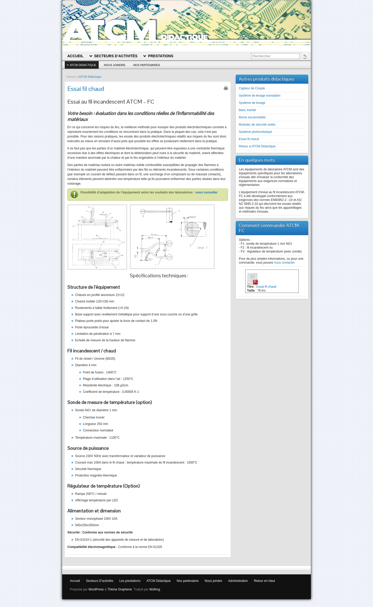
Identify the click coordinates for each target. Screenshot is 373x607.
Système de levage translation (260, 95)
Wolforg (154, 589)
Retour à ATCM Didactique (257, 146)
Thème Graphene (119, 589)
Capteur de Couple (252, 88)
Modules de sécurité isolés (257, 124)
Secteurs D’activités (99, 581)
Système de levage (252, 103)
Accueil (75, 581)
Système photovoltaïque (255, 132)
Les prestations (129, 581)
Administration (238, 581)
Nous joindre (114, 65)
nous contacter (284, 262)
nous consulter (206, 192)
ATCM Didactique (83, 65)
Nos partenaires (146, 65)
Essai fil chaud (249, 139)
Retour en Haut (264, 581)
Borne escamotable (252, 117)
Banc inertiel (247, 110)
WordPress (96, 589)
